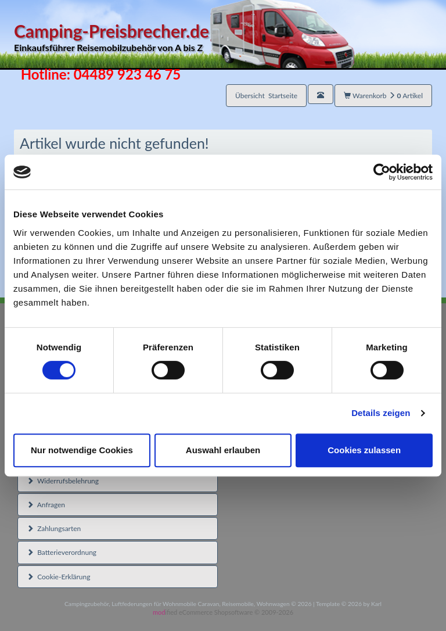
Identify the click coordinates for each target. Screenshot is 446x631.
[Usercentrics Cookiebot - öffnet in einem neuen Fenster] (382, 172)
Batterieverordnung (61, 552)
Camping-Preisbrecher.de (184, 37)
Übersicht (266, 95)
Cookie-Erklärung (58, 576)
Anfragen (46, 504)
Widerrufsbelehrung (63, 480)
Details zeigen (380, 413)
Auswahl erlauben (223, 450)
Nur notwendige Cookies (82, 450)
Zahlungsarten (54, 528)
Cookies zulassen (364, 450)
